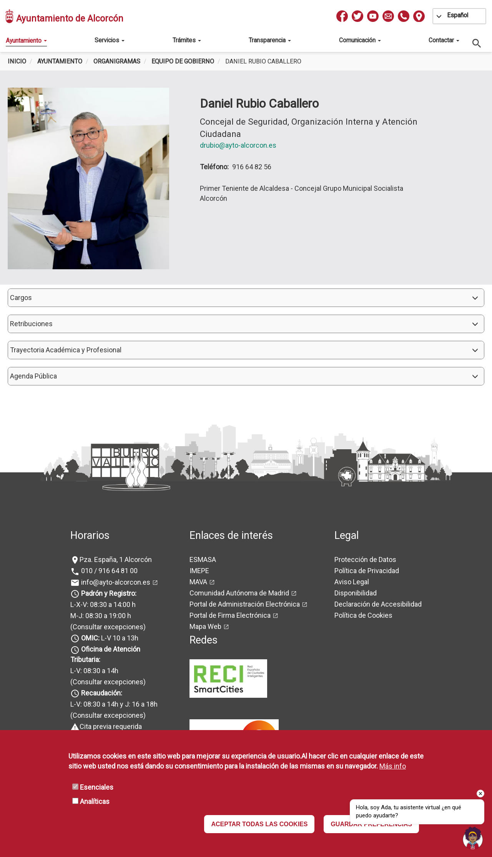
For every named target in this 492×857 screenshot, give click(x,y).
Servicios (110, 40)
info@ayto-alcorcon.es (115, 582)
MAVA (198, 582)
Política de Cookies (363, 615)
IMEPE (199, 571)
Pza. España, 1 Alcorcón (116, 559)
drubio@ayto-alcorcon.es (238, 145)
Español (457, 15)
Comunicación (360, 40)
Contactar (444, 40)
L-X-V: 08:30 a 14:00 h (103, 604)
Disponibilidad (355, 593)
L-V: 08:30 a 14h (94, 671)
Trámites (187, 40)
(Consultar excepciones (106, 627)
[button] (246, 298)
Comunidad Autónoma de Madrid (239, 593)
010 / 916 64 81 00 (109, 571)
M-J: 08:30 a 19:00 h (100, 616)
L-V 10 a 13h (109, 638)
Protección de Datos (365, 559)
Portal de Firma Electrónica (230, 615)
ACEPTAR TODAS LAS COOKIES (259, 824)
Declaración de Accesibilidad (378, 604)
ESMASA (202, 559)
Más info (392, 766)
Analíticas (95, 801)
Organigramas (116, 61)
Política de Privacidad (366, 571)
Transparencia (270, 40)
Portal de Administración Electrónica (244, 604)
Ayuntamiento (26, 40)
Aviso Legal (351, 582)
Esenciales (96, 787)
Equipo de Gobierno (182, 61)
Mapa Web (205, 626)
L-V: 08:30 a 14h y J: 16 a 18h (114, 704)
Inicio (17, 61)
